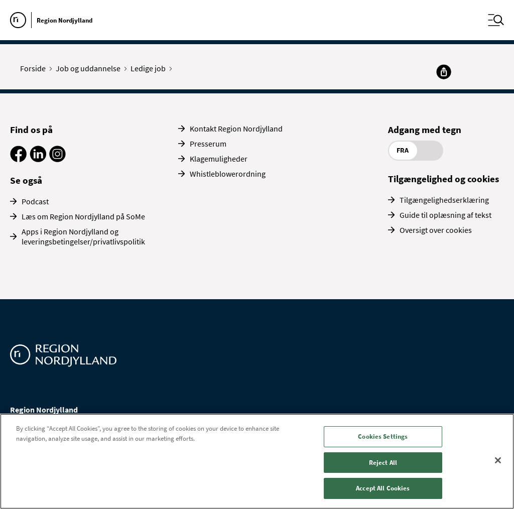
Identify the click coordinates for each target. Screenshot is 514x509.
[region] (257, 461)
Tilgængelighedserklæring (444, 200)
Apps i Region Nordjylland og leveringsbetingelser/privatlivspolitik (83, 236)
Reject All (383, 462)
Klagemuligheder (218, 159)
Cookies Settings (383, 436)
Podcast (35, 201)
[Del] (443, 71)
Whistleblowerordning (228, 174)
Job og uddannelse (90, 68)
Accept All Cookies (383, 488)
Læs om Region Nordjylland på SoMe (83, 216)
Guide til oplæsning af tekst (445, 215)
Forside (35, 68)
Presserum (208, 144)
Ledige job (150, 68)
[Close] (498, 460)
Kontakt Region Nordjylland (236, 128)
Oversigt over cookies (436, 230)
